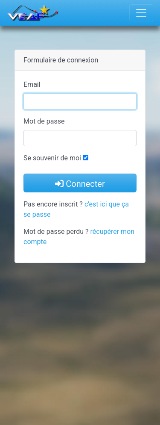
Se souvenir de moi (52, 158)
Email (32, 84)
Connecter (80, 184)
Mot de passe (43, 121)
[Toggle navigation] (141, 12)
